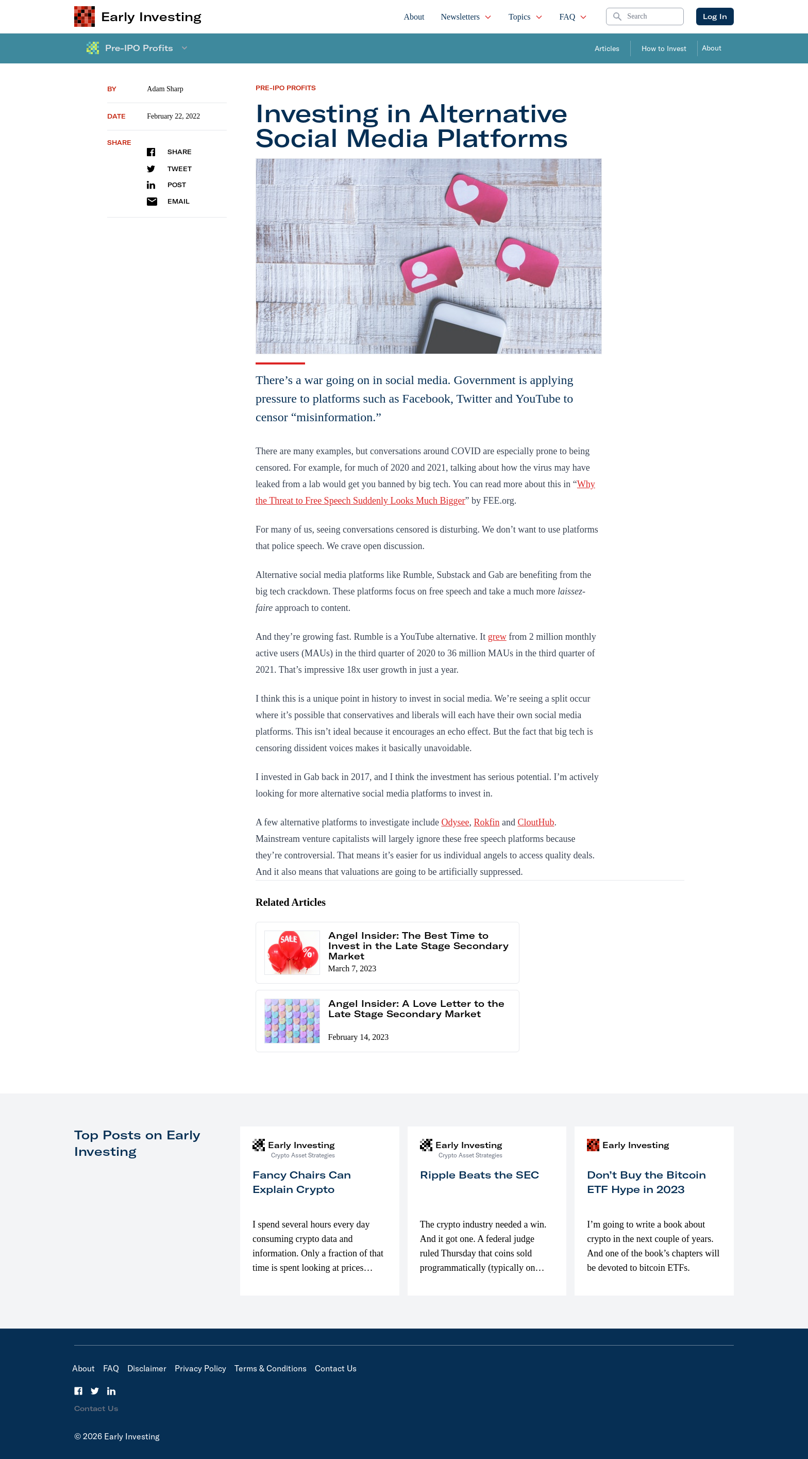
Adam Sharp (165, 89)
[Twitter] (95, 1391)
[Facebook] (78, 1391)
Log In (715, 16)
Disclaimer (146, 1368)
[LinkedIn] (111, 1391)
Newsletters (467, 16)
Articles (607, 48)
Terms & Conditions (270, 1368)
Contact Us (336, 1368)
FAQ (574, 16)
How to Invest (664, 48)
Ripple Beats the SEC (479, 1174)
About (414, 16)
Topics (526, 16)
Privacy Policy (200, 1368)
